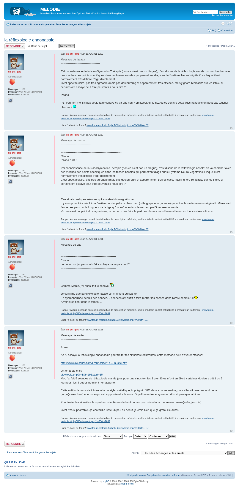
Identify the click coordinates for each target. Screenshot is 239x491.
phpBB (106, 481)
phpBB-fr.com (127, 484)
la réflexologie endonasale (29, 40)
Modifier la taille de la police (229, 23)
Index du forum (18, 24)
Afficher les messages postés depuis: (93, 436)
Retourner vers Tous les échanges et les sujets (31, 452)
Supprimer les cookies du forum (163, 475)
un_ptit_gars (72, 54)
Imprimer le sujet (222, 23)
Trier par (135, 436)
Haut (231, 128)
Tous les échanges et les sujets (73, 24)
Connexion (227, 30)
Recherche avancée (222, 15)
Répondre (14, 46)
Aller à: (135, 453)
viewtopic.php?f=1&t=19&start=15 (82, 374)
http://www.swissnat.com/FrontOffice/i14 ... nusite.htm (94, 363)
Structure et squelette (41, 24)
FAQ (214, 30)
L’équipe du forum (135, 475)
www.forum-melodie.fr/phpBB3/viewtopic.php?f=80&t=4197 (117, 125)
